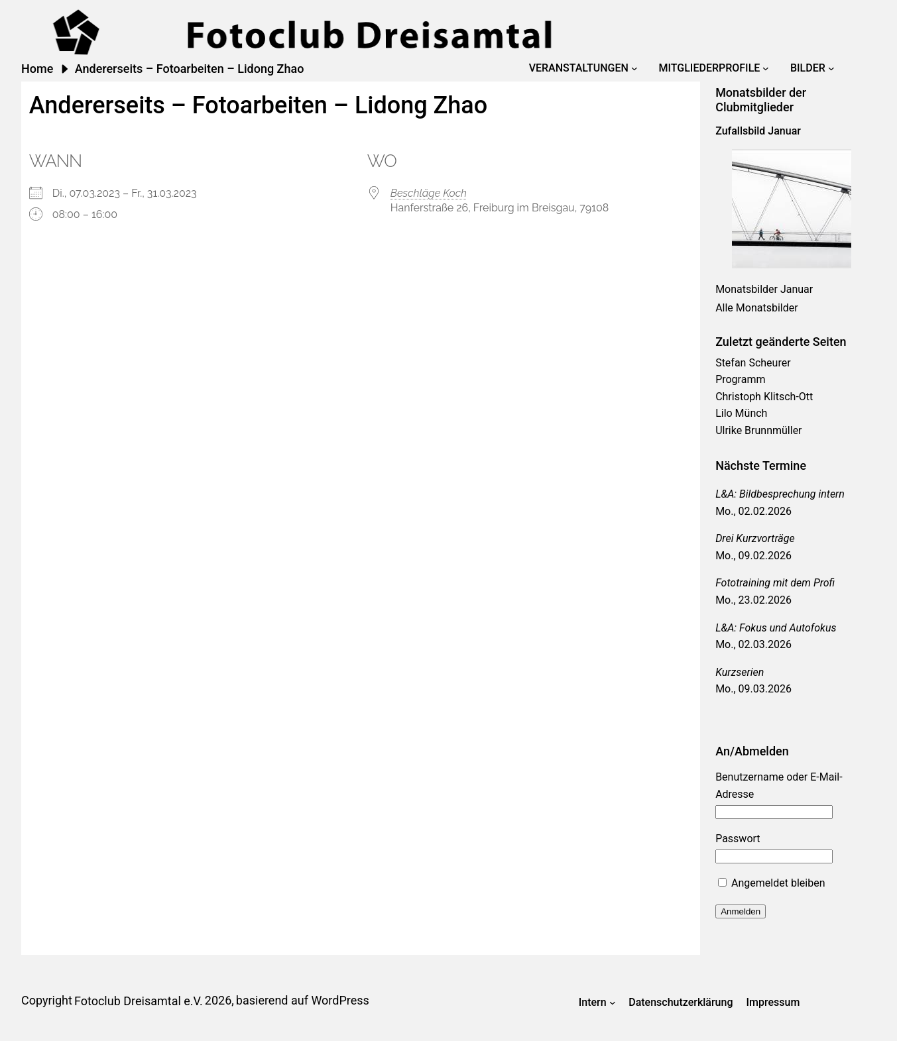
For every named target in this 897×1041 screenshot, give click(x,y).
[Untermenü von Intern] (612, 1002)
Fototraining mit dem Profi (775, 582)
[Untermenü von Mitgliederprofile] (765, 68)
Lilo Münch (741, 413)
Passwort (737, 838)
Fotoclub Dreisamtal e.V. (138, 1001)
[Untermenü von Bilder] (831, 68)
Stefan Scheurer (752, 362)
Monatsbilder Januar (764, 289)
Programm (740, 379)
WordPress (340, 1000)
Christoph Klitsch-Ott (764, 396)
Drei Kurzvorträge (755, 538)
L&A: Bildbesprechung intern (780, 494)
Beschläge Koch (428, 193)
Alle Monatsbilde (754, 307)
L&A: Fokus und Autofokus (775, 628)
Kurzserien (739, 672)
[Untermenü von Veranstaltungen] (634, 68)
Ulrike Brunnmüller (758, 430)
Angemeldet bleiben (771, 883)
